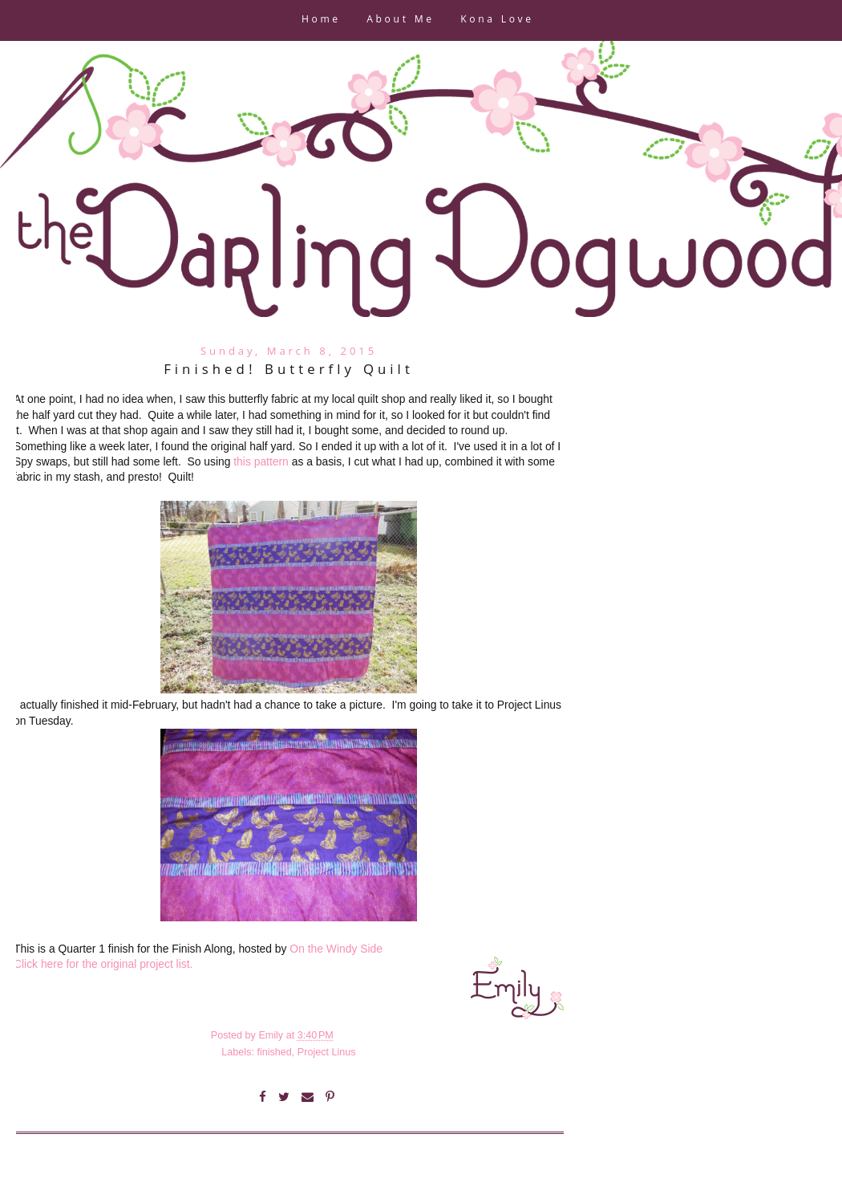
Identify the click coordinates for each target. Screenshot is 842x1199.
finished (274, 1052)
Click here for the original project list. (103, 963)
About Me (400, 20)
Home (321, 20)
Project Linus (327, 1052)
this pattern (261, 461)
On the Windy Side (336, 948)
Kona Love (496, 20)
